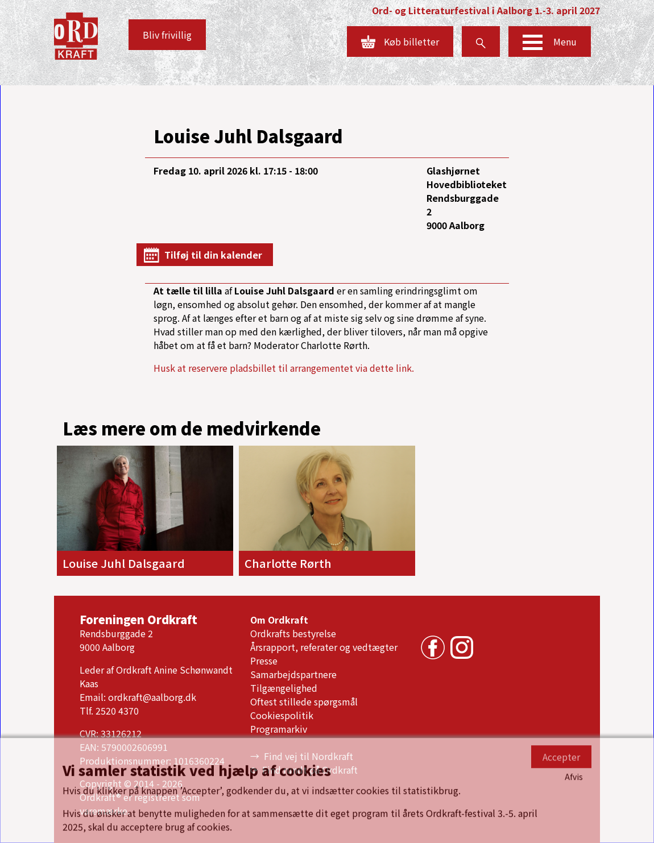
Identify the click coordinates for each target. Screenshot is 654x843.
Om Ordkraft (279, 619)
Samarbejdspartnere (293, 674)
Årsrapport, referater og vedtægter (324, 647)
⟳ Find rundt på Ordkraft (304, 769)
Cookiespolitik (281, 715)
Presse (264, 660)
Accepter (561, 827)
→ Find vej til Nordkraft (301, 756)
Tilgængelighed (283, 688)
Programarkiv (278, 729)
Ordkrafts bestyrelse (293, 633)
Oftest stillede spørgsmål (304, 701)
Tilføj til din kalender (213, 254)
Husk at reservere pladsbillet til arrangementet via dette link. (284, 368)
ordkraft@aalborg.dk (152, 697)
